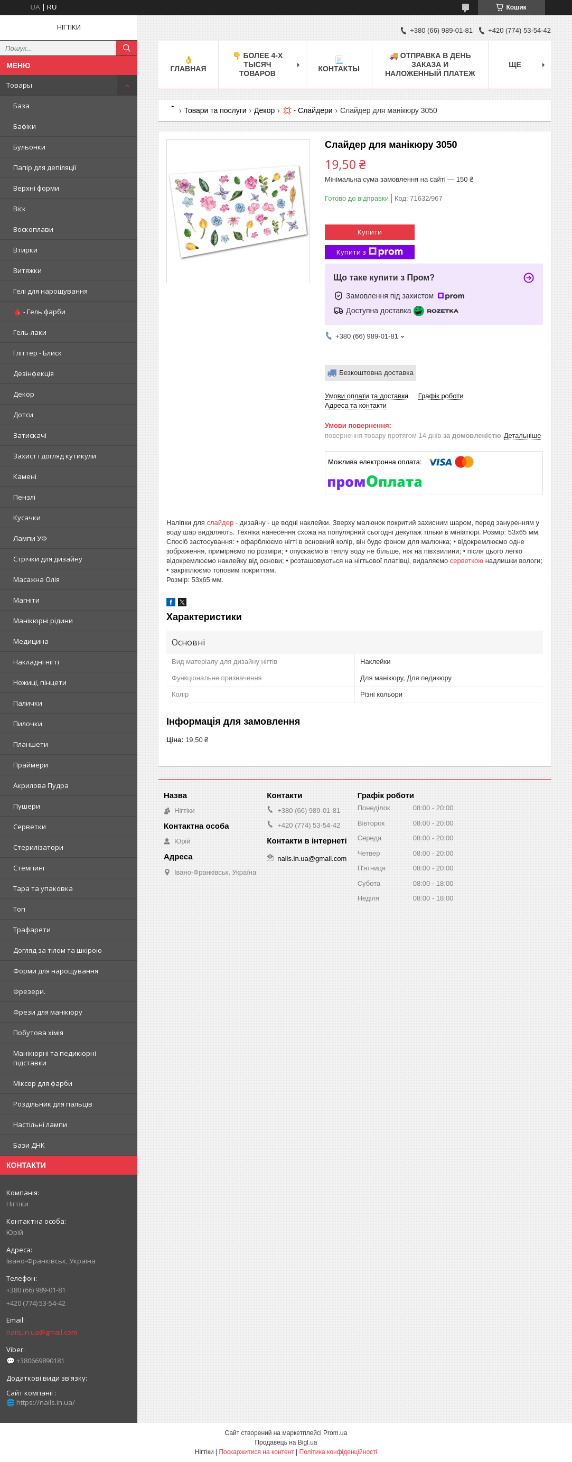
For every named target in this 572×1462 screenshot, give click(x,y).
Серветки (29, 826)
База (21, 105)
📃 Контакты (338, 64)
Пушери (26, 806)
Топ (19, 909)
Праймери (30, 765)
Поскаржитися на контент (256, 1452)
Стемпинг (29, 868)
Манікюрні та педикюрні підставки (54, 1057)
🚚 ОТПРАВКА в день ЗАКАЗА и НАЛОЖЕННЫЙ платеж (430, 64)
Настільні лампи (40, 1124)
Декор (23, 394)
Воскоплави (33, 229)
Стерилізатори (38, 847)
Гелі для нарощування (50, 291)
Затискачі (29, 435)
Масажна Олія (36, 579)
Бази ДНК (29, 1145)
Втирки (25, 250)
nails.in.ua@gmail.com (41, 1332)
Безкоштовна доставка (376, 373)
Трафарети (32, 929)
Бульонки (29, 147)
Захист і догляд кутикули (54, 456)
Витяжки (27, 270)
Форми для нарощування (55, 971)
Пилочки (27, 723)
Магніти (26, 600)
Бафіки (24, 126)
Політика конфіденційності (338, 1452)
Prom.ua (335, 1433)
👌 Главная (189, 64)
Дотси (23, 414)
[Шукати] (126, 48)
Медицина (31, 641)
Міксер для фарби (42, 1083)
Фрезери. (29, 991)
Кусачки (27, 517)
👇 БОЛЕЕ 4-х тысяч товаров (257, 64)
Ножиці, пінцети (40, 682)
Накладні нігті (36, 662)
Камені (24, 476)
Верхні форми (36, 188)
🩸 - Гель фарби (39, 311)
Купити (370, 232)
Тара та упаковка (43, 888)
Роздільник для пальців (52, 1104)
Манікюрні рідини (43, 620)
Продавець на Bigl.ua (286, 1442)
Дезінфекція (33, 373)
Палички (27, 703)
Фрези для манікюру (47, 1012)
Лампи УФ (30, 538)
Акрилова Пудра (41, 785)
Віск (19, 208)
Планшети (30, 744)
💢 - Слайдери (308, 110)
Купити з (369, 252)
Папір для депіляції (44, 167)
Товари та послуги (215, 110)
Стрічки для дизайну (47, 559)
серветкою (466, 561)
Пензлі (24, 497)
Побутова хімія (38, 1032)
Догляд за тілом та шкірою (57, 950)
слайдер (220, 523)
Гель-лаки (29, 332)
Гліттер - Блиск (37, 353)
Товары (19, 85)
